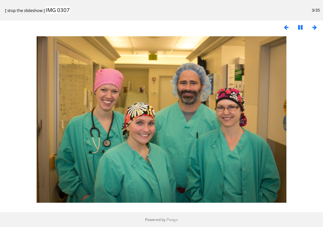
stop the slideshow (25, 10)
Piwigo (172, 219)
